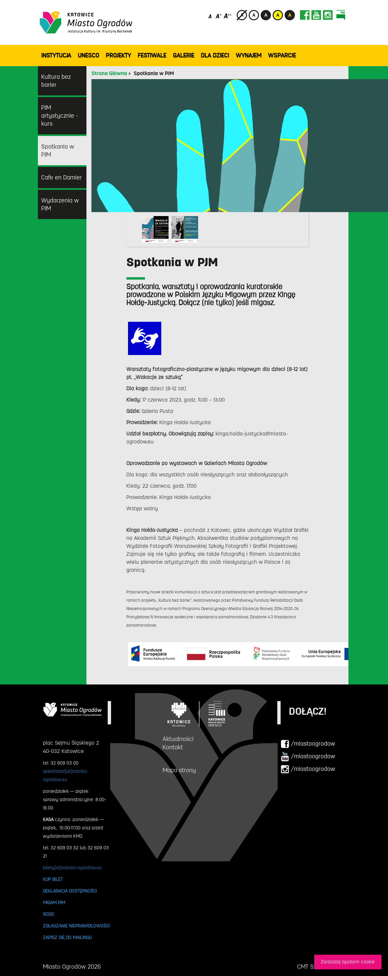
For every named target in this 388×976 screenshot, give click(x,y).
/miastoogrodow (308, 744)
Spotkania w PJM (57, 151)
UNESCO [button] (88, 56)
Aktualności (178, 739)
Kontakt (173, 747)
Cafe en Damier (61, 178)
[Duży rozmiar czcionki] (228, 15)
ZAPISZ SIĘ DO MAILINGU (67, 937)
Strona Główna (109, 73)
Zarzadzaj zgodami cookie (348, 962)
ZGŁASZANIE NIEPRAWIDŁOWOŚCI (76, 925)
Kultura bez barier (56, 81)
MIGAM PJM (54, 902)
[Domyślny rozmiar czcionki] (210, 15)
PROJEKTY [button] (118, 56)
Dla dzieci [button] (215, 56)
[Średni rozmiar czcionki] (218, 15)
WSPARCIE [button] (282, 56)
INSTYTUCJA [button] (56, 56)
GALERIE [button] (183, 56)
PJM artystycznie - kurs (59, 116)
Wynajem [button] (248, 56)
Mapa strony (179, 770)
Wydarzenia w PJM (60, 204)
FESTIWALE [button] (152, 56)
